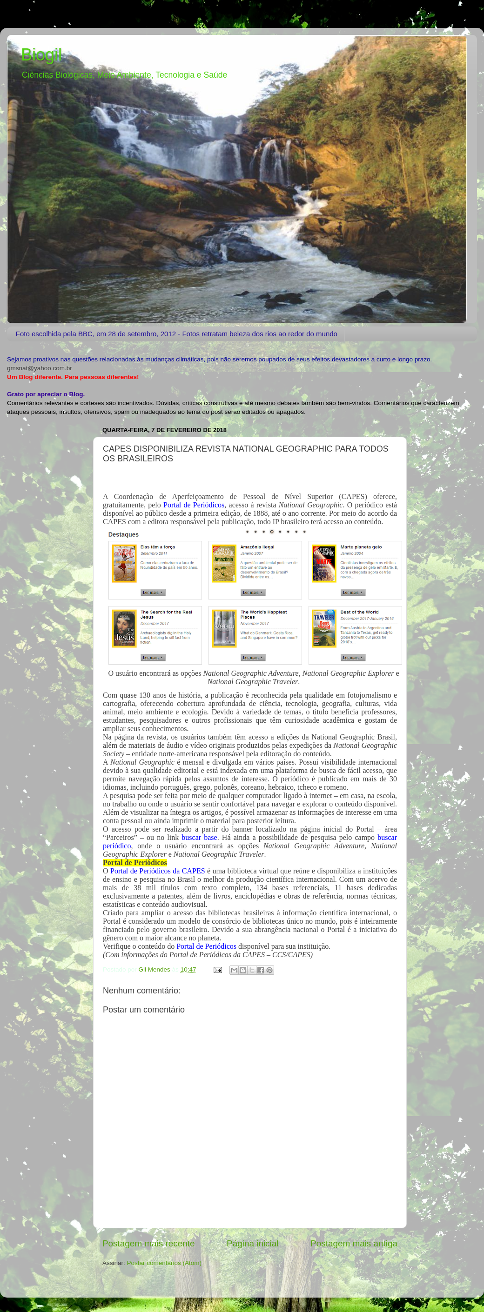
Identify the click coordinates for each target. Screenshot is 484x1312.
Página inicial (252, 1243)
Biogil (41, 54)
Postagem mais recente (148, 1243)
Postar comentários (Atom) (164, 1262)
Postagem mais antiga (353, 1243)
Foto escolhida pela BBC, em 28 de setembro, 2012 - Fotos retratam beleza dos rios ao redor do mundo (176, 334)
